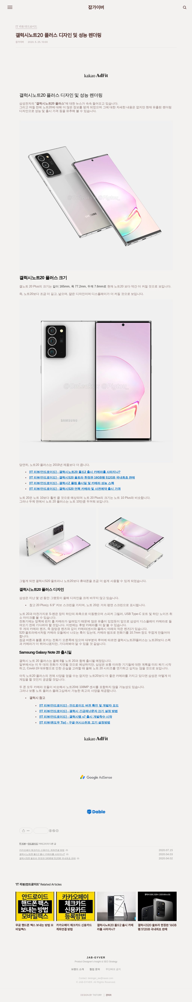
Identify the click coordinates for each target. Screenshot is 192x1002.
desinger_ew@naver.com (100, 978)
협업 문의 (95, 969)
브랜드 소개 (77, 969)
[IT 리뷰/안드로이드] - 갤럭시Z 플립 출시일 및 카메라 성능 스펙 (71, 483)
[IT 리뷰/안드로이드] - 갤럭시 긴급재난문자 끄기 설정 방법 (79, 711)
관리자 (108, 995)
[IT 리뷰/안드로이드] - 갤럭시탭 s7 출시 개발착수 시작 (76, 716)
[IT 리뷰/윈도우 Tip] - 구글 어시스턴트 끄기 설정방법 (75, 722)
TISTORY (97, 995)
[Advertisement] (96, 777)
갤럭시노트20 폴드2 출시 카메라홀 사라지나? (42, 854)
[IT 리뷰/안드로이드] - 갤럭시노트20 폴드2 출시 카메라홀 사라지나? (74, 472)
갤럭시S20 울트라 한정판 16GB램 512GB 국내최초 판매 (47, 858)
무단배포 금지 (113, 969)
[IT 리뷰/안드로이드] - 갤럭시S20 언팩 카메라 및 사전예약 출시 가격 (75, 488)
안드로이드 (33, 843)
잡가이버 (96, 7)
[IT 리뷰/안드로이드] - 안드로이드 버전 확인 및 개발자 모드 (79, 705)
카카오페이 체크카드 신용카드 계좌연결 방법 (41, 850)
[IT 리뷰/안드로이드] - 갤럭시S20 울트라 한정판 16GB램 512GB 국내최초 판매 (82, 477)
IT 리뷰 (22, 843)
